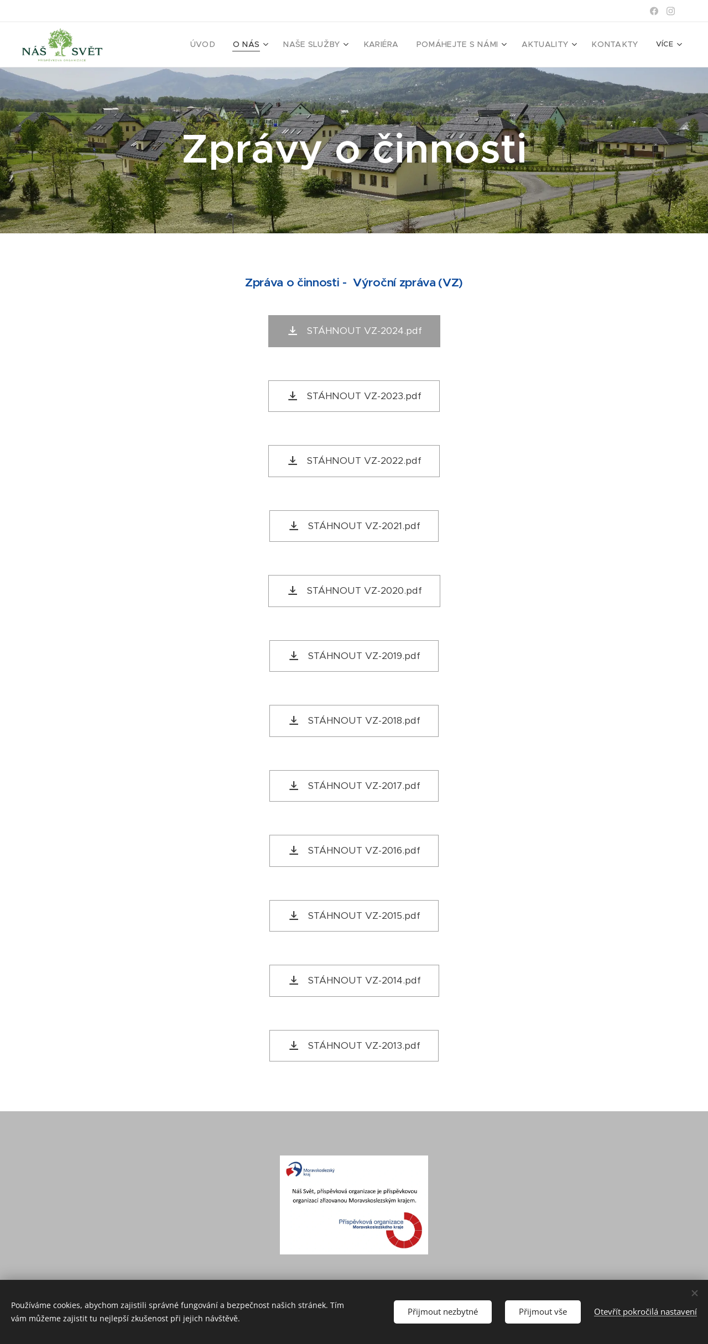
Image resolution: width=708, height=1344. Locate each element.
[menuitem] (233, 45)
